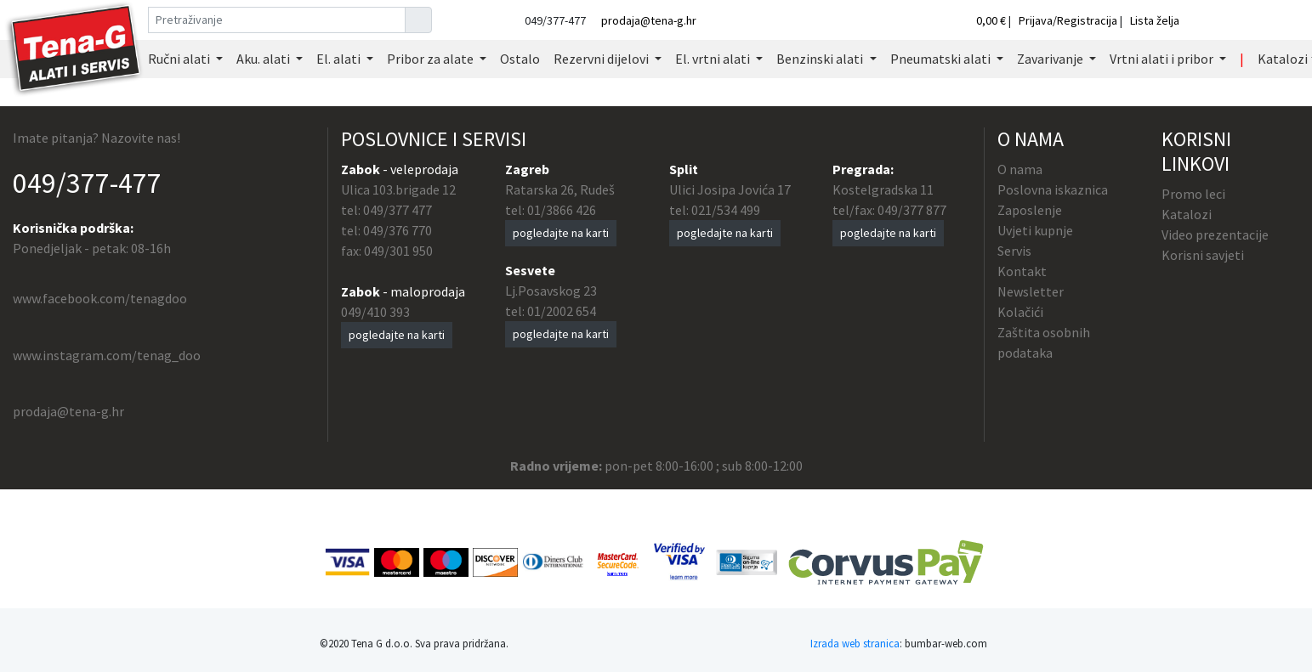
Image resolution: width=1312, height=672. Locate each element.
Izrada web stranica (855, 643)
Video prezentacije (1215, 234)
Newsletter (1030, 291)
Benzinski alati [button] (821, 58)
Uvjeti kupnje (1035, 230)
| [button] (1242, 58)
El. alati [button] (339, 58)
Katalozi (1186, 214)
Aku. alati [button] (264, 58)
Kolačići (1020, 311)
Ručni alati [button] (180, 58)
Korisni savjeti (1202, 254)
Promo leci (1193, 193)
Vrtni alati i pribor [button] (1163, 58)
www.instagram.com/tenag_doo (107, 355)
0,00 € (992, 20)
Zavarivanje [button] (1051, 58)
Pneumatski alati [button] (941, 58)
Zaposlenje (1029, 209)
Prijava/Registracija (1068, 20)
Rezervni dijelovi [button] (602, 58)
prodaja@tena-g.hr (648, 20)
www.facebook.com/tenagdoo (100, 298)
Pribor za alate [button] (431, 58)
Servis (1014, 250)
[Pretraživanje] (277, 20)
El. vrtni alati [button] (714, 58)
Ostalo (520, 58)
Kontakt (1022, 271)
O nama (1019, 169)
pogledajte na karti (397, 334)
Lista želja (1154, 20)
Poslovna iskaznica (1052, 189)
